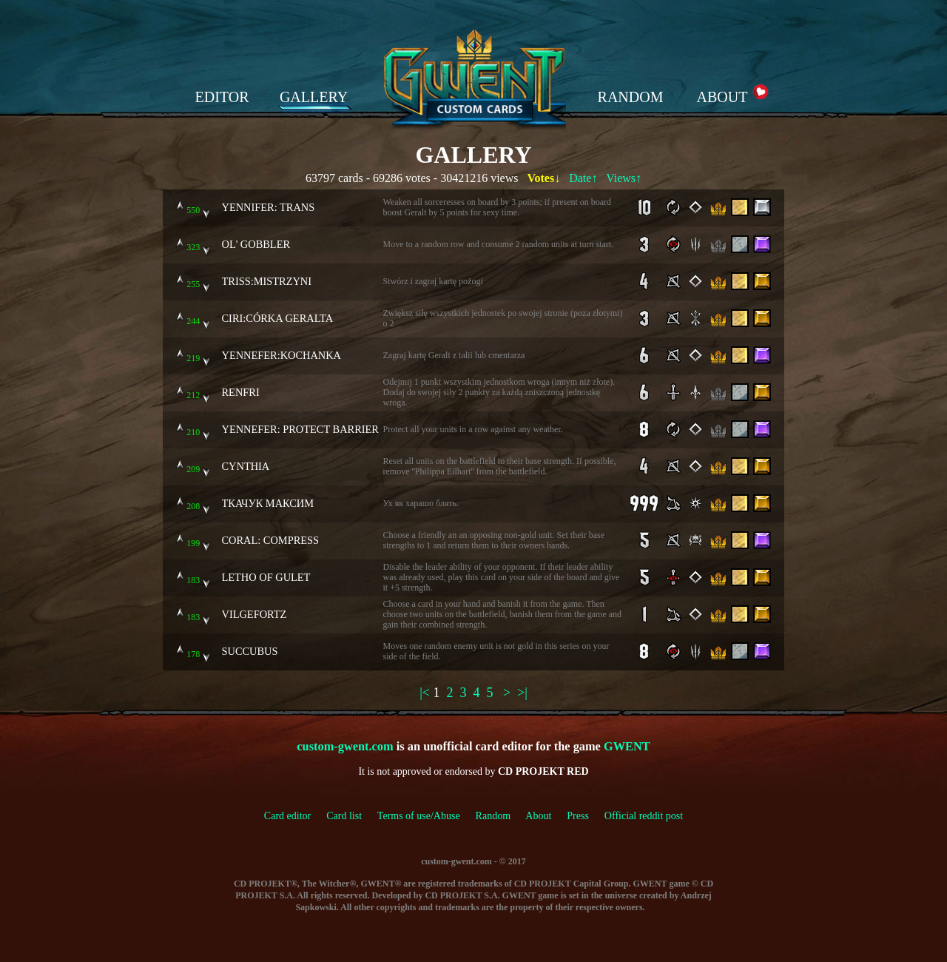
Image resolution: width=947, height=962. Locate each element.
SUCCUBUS (250, 651)
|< (424, 692)
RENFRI (241, 392)
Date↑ (583, 178)
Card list (344, 815)
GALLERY (314, 97)
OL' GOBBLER (256, 244)
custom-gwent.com (345, 746)
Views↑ (623, 178)
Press (578, 815)
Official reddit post (643, 815)
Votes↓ (543, 178)
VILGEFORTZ (254, 614)
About (538, 815)
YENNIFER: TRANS (268, 207)
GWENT (627, 746)
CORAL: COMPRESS (271, 540)
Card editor (287, 815)
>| (522, 692)
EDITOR (222, 97)
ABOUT (722, 97)
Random (493, 815)
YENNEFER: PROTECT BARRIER (300, 429)
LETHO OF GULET (266, 577)
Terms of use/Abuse (426, 815)
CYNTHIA (246, 466)
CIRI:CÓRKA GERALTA (278, 318)
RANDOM (631, 97)
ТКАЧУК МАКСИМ (268, 503)
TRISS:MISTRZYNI (267, 281)
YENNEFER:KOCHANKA (282, 355)
